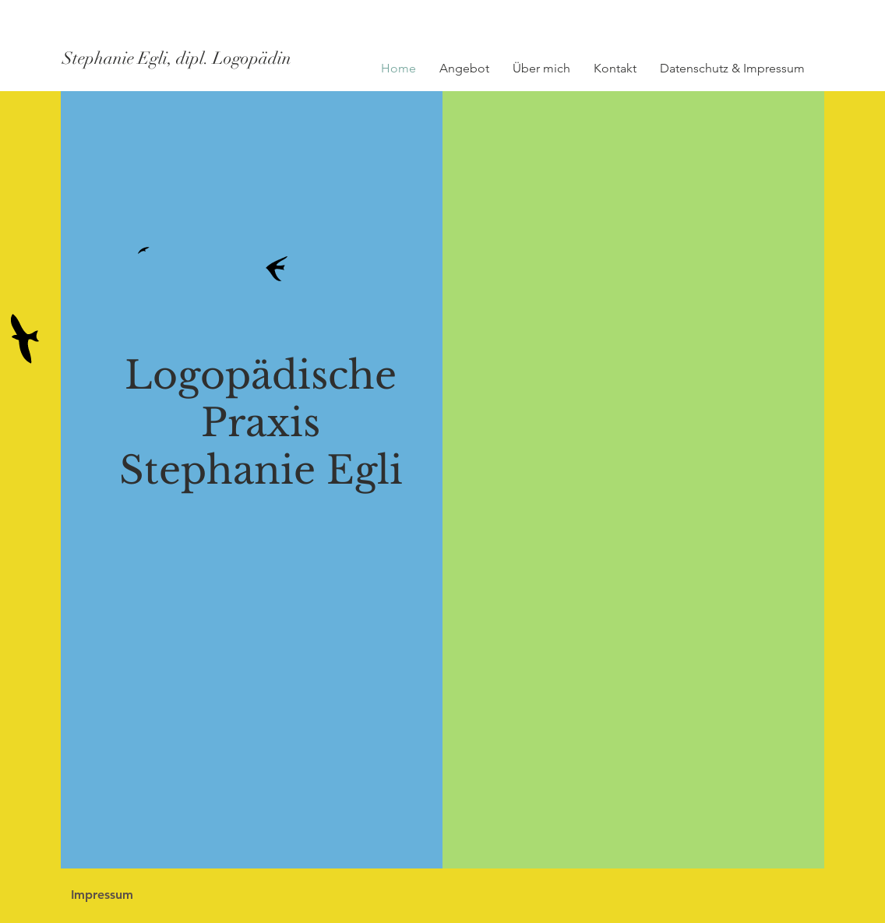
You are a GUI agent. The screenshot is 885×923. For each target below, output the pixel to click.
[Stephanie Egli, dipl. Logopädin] (201, 58)
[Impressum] (102, 895)
